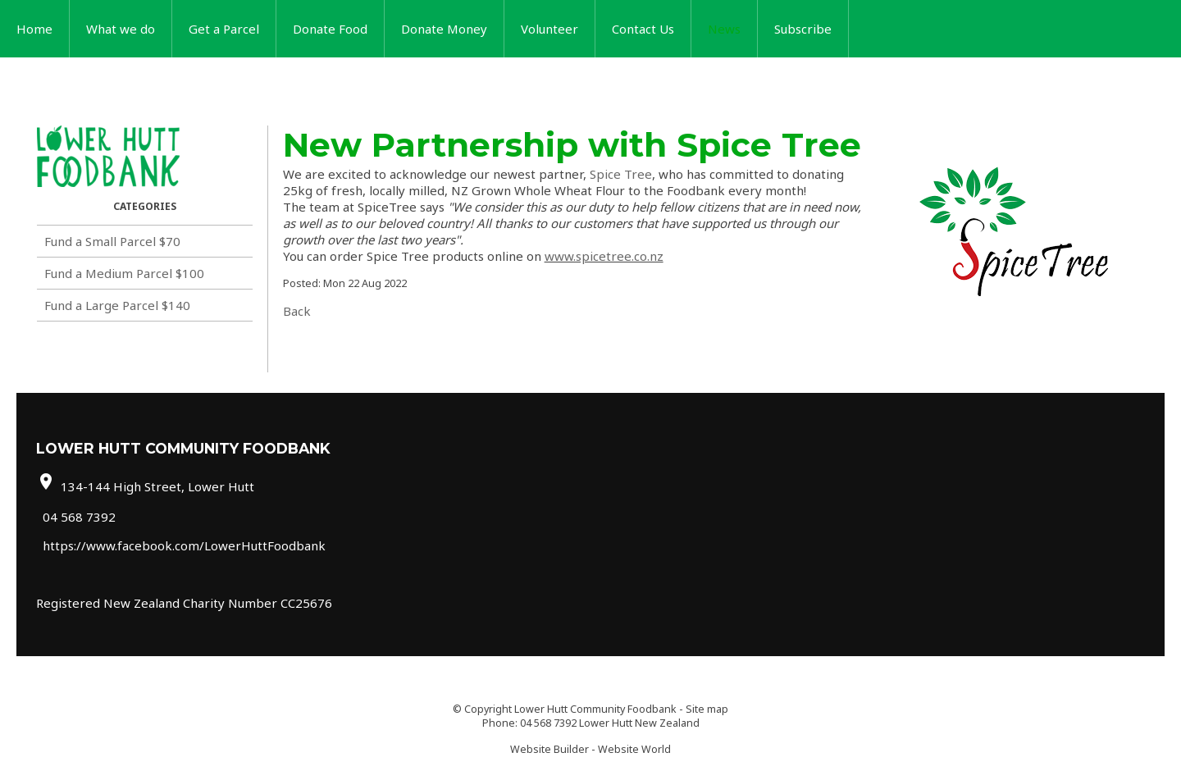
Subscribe (803, 29)
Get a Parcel (224, 29)
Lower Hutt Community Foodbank (595, 709)
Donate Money (444, 29)
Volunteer (549, 29)
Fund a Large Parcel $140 (117, 305)
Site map (707, 709)
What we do (120, 29)
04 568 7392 (79, 517)
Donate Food (330, 29)
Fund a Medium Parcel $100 (124, 273)
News (724, 29)
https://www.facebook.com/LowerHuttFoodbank (184, 545)
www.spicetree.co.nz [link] (604, 256)
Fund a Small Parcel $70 (112, 241)
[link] (621, 174)
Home (34, 29)
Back (297, 311)
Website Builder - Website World (590, 749)
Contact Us (643, 29)
